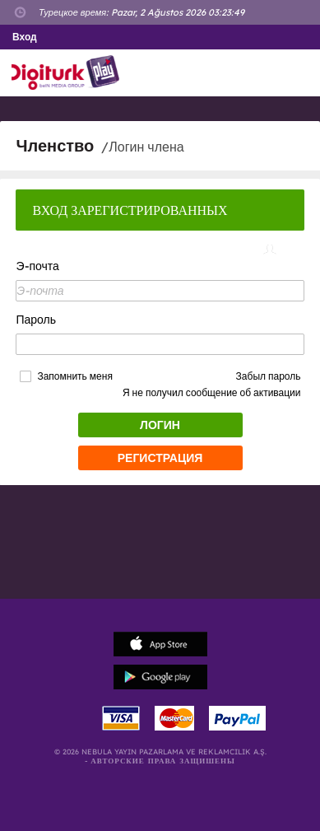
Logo (69, 73)
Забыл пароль (268, 376)
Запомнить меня (74, 376)
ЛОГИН (160, 425)
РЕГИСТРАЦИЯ (160, 458)
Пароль (36, 319)
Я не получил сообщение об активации (212, 392)
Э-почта (37, 266)
